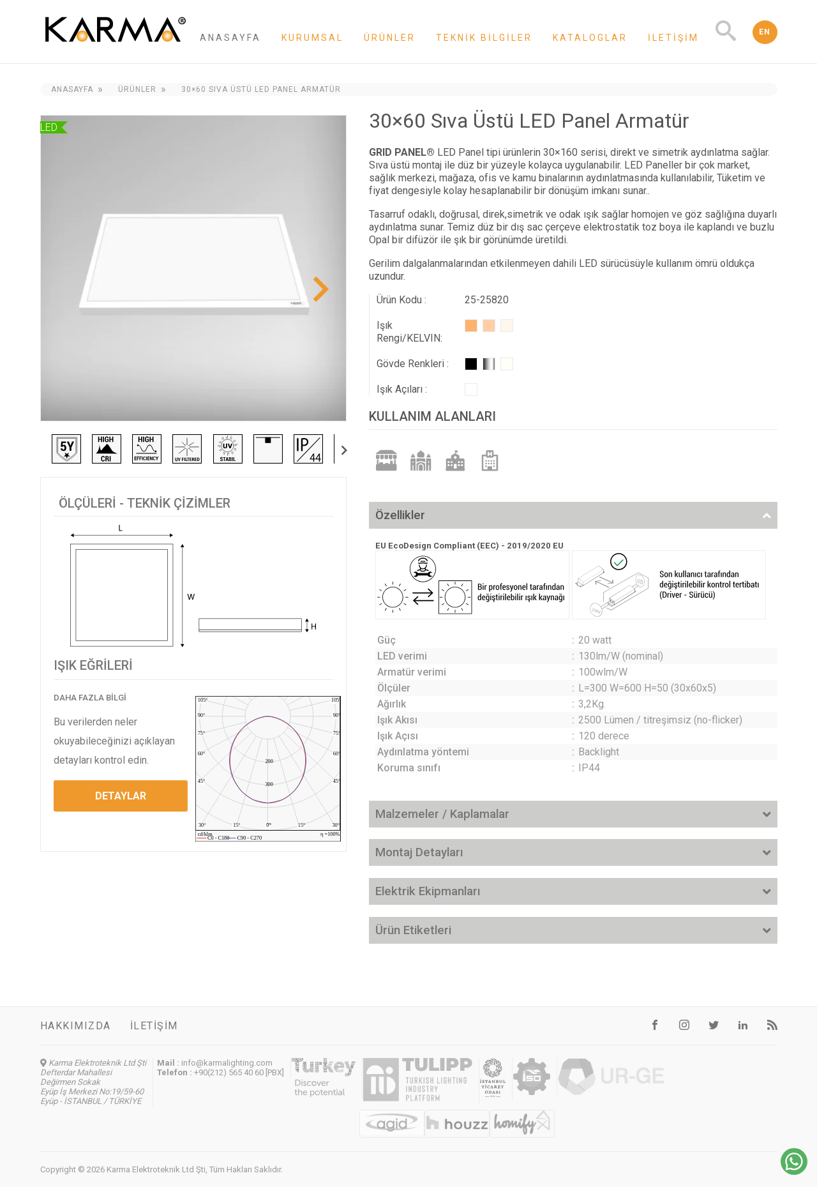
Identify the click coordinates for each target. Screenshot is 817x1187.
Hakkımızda (75, 1026)
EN (765, 31)
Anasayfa (230, 38)
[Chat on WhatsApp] (794, 1171)
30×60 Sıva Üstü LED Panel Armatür (261, 89)
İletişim (673, 38)
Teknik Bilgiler (484, 38)
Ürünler (390, 38)
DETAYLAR (120, 796)
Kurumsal (312, 38)
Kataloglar (590, 38)
